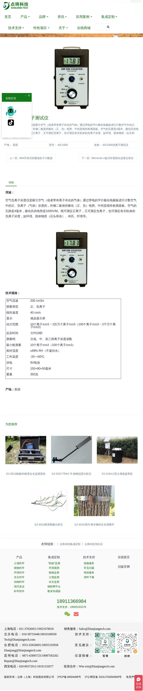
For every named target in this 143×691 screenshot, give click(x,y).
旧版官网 (124, 567)
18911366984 (71, 602)
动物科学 (19, 582)
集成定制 (108, 17)
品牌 (42, 17)
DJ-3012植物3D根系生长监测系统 (25, 474)
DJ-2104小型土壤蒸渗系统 (117, 474)
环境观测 (54, 568)
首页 (7, 17)
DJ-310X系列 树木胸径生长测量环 (94, 525)
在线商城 (83, 28)
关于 (62, 28)
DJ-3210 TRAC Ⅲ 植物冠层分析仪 (71, 474)
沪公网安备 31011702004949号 (103, 677)
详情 (12, 182)
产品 (23, 17)
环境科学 (19, 573)
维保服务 (89, 573)
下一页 (107, 158)
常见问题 (89, 568)
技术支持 (15, 28)
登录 (122, 5)
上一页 (31, 158)
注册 (136, 5)
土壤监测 (54, 577)
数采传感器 (54, 591)
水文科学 (19, 577)
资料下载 (89, 577)
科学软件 (19, 591)
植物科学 (19, 568)
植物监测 (54, 573)
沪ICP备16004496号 (69, 677)
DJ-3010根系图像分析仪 (49, 525)
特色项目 (40, 28)
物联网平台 (54, 587)
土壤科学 (19, 563)
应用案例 (82, 17)
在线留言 (124, 558)
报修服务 (89, 563)
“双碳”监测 (54, 563)
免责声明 (131, 677)
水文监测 (54, 582)
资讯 (61, 17)
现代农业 (19, 587)
